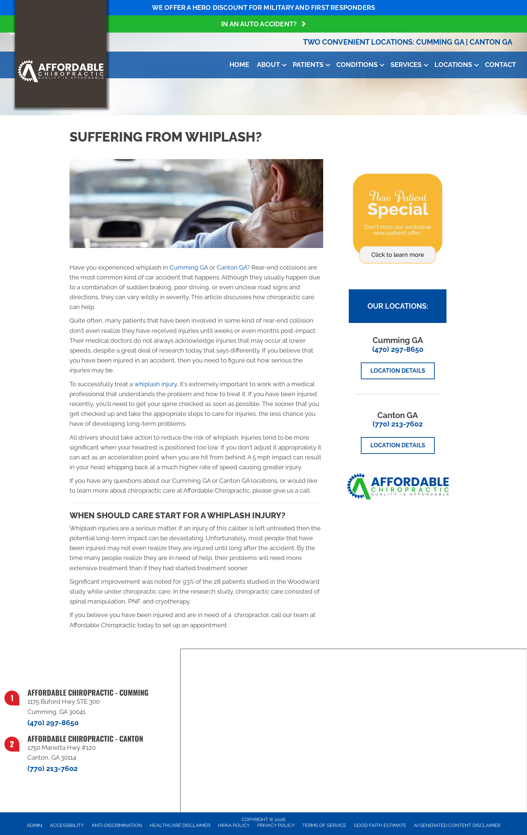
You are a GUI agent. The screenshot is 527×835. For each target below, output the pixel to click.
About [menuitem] (268, 64)
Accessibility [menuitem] (67, 825)
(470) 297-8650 (397, 349)
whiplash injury (155, 384)
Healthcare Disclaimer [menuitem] (180, 825)
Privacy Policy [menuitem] (276, 825)
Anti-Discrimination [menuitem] (116, 825)
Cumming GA (440, 42)
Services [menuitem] (406, 64)
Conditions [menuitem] (357, 64)
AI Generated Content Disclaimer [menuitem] (457, 825)
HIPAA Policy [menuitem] (234, 825)
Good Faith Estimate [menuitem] (380, 825)
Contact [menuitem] (500, 64)
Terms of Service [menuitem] (324, 825)
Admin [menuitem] (34, 825)
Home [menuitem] (239, 64)
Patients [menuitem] (308, 64)
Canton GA (491, 42)
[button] (284, 65)
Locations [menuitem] (453, 64)
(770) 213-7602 (398, 424)
